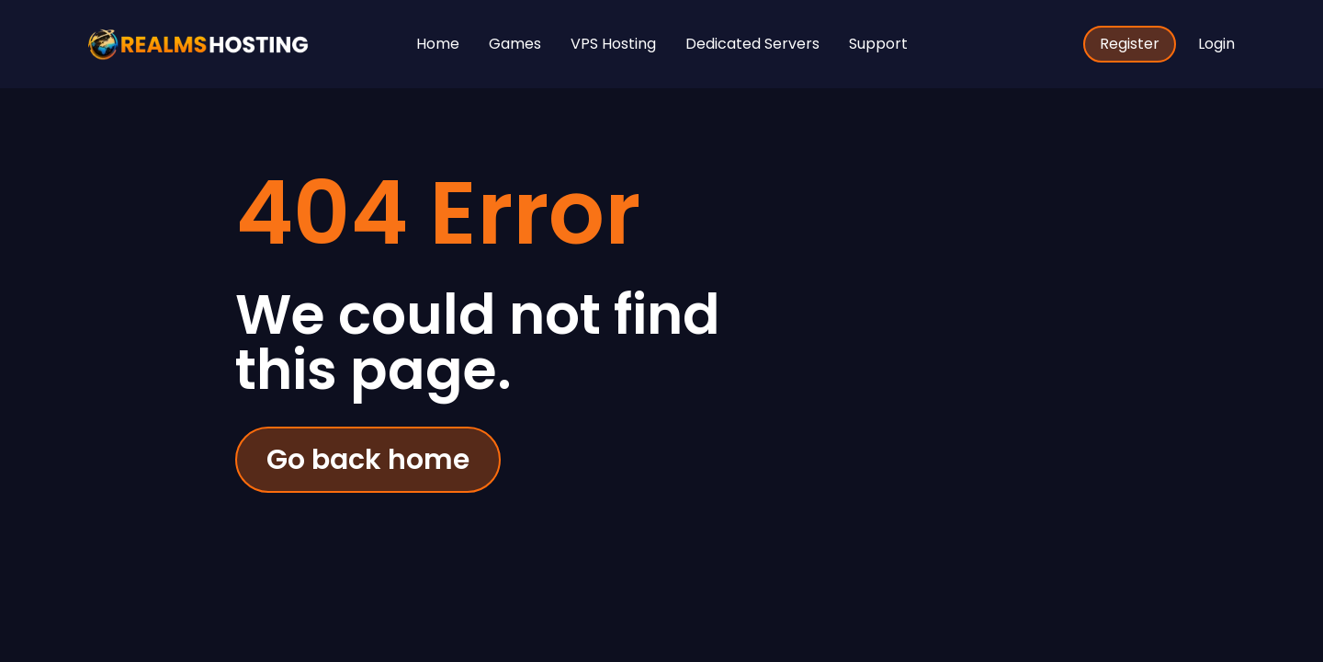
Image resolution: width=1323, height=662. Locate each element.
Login (1216, 43)
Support (878, 43)
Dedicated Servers (752, 43)
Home (437, 43)
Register (1129, 43)
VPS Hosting (613, 43)
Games (515, 43)
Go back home (367, 459)
